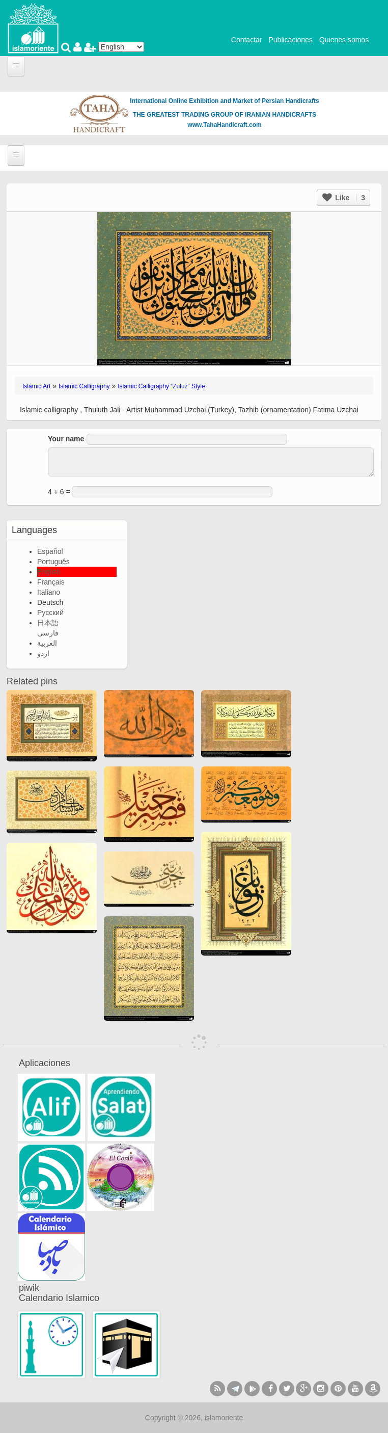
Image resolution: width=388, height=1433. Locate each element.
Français (51, 582)
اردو (43, 653)
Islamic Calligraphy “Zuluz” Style (161, 386)
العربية (47, 643)
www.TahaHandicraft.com (224, 124)
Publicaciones (290, 40)
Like (343, 198)
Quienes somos (344, 40)
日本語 (48, 623)
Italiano (48, 592)
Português (53, 562)
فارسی (48, 632)
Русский (50, 612)
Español (50, 551)
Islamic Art (36, 386)
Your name (66, 439)
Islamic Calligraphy (84, 386)
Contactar (246, 40)
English (49, 572)
